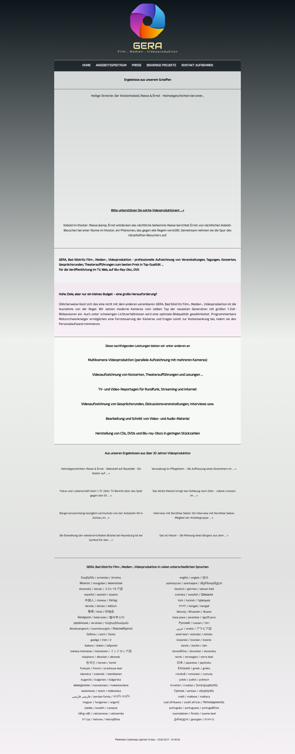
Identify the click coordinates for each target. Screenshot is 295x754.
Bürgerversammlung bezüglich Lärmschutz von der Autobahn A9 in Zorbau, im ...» (101, 516)
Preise (136, 65)
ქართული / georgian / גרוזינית (194, 720)
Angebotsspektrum (111, 65)
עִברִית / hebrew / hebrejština (101, 720)
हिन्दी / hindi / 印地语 (101, 612)
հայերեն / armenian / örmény (101, 578)
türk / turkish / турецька (194, 601)
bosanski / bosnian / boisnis (194, 640)
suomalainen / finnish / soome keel (194, 714)
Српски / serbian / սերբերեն (194, 691)
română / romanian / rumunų (194, 674)
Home (86, 65)
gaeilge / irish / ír (101, 640)
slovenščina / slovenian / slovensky (194, 652)
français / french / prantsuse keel (101, 669)
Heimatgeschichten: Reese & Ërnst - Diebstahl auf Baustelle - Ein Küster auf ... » (101, 471)
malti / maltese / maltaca (194, 697)
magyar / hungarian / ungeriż (101, 703)
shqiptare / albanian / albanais (101, 657)
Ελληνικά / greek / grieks (194, 669)
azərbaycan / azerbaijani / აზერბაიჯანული (194, 584)
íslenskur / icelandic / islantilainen (101, 674)
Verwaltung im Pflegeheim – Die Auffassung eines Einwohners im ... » (194, 469)
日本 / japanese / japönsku (194, 663)
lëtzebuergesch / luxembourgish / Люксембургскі (101, 629)
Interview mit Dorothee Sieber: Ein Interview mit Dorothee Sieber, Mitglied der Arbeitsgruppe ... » (194, 516)
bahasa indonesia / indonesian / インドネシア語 (101, 652)
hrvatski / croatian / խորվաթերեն (194, 686)
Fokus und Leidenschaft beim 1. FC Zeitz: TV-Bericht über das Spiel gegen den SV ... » (101, 493)
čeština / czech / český (101, 635)
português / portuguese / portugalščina (194, 708)
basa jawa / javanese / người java (194, 618)
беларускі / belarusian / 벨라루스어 (101, 618)
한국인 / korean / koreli (101, 663)
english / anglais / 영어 (194, 578)
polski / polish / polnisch (194, 680)
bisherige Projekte (161, 65)
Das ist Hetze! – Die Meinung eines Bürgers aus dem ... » (194, 536)
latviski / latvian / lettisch (101, 606)
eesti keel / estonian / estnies (194, 635)
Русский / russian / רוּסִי (194, 623)
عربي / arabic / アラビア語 (194, 629)
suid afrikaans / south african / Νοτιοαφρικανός (194, 703)
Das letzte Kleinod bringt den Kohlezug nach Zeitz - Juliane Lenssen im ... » (194, 493)
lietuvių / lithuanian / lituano (194, 612)
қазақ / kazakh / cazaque (100, 708)
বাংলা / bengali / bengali (194, 606)
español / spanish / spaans (101, 595)
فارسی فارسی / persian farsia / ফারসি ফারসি (101, 697)
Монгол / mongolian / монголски (101, 584)
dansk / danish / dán (194, 646)
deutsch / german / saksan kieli (194, 589)
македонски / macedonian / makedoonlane (101, 686)
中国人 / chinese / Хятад (101, 601)
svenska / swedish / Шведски (194, 595)
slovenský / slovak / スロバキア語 (101, 589)
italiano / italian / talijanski (101, 646)
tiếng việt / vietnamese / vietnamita (101, 714)
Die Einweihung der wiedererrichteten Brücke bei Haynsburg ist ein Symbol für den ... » (100, 538)
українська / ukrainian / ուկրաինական (100, 623)
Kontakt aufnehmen (197, 65)
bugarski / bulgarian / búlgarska (101, 680)
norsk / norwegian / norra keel (194, 657)
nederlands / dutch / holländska (101, 691)
